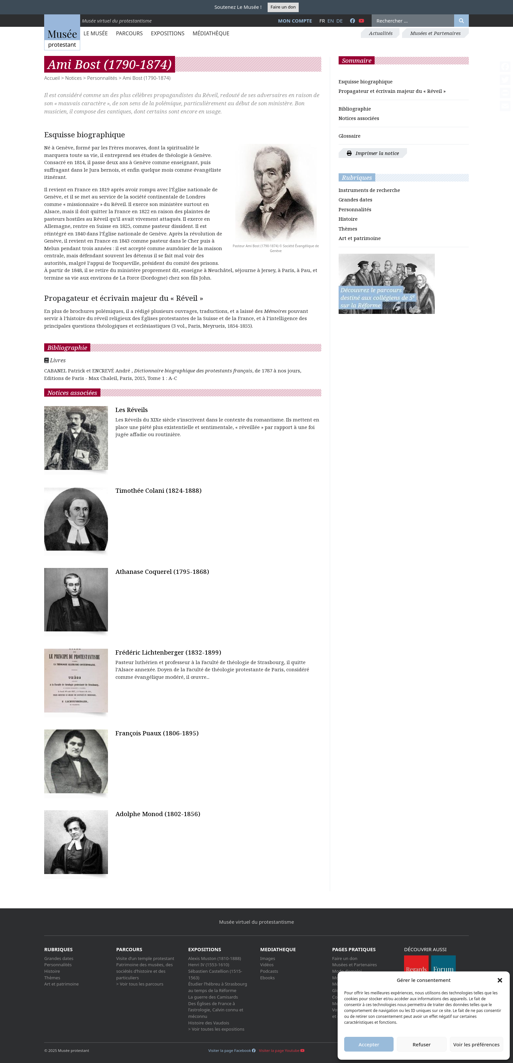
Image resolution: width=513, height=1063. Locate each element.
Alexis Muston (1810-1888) (214, 958)
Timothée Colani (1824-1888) (158, 490)
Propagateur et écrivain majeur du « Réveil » (392, 91)
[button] (500, 980)
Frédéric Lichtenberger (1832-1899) (168, 652)
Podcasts (269, 971)
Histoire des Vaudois (208, 1023)
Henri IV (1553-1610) (208, 965)
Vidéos (267, 965)
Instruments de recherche (369, 190)
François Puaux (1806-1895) (157, 733)
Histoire (348, 218)
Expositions (167, 33)
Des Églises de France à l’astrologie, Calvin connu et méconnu (215, 1010)
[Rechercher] (461, 20)
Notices (73, 78)
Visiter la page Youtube (282, 1050)
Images (267, 958)
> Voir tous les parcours (139, 984)
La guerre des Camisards (213, 997)
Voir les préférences (476, 1044)
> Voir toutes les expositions (216, 1029)
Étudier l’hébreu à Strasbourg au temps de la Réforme (217, 987)
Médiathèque (211, 33)
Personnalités (102, 78)
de (339, 20)
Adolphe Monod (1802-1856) (157, 814)
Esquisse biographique (366, 81)
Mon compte (295, 20)
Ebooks (267, 978)
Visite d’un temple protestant (145, 958)
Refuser (422, 1044)
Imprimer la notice (373, 153)
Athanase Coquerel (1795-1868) (162, 571)
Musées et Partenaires (435, 33)
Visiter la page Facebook (232, 1050)
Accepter (369, 1044)
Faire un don (283, 7)
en (330, 20)
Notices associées (359, 118)
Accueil (52, 78)
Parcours (129, 33)
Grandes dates (355, 199)
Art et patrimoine (360, 238)
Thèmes (348, 228)
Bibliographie (355, 108)
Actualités (381, 33)
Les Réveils (131, 409)
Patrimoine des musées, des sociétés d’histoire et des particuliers (144, 971)
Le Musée (95, 33)
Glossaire (350, 135)
